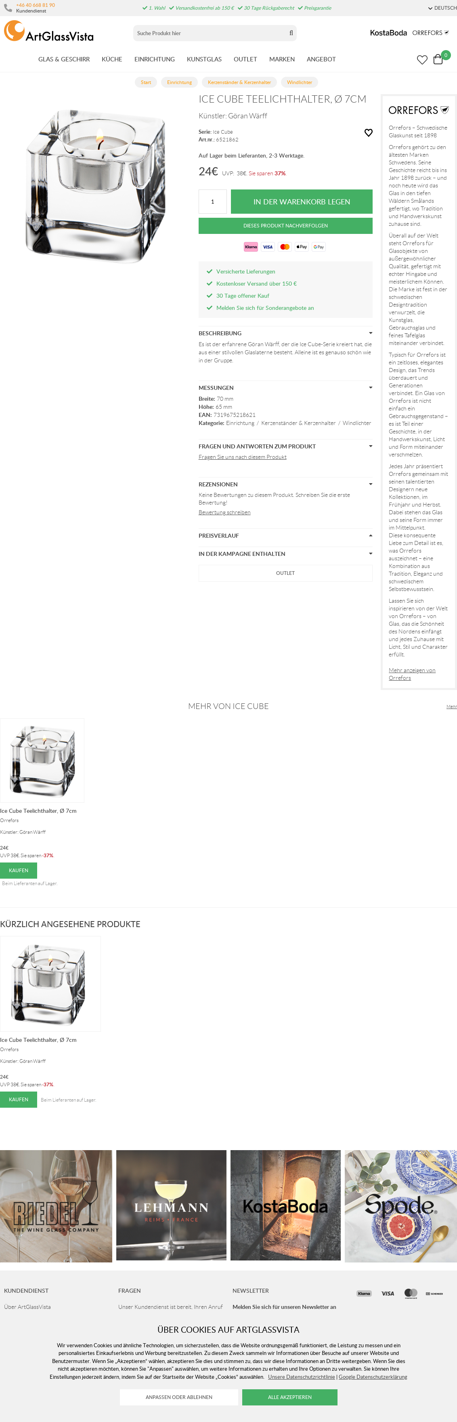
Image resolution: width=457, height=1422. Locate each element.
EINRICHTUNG (154, 59)
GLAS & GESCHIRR (64, 59)
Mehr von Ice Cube (228, 706)
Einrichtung (240, 423)
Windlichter (357, 423)
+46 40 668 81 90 (35, 5)
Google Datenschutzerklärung (373, 1376)
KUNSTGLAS (204, 59)
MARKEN (282, 59)
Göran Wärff (247, 116)
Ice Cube (223, 132)
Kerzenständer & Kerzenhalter (298, 423)
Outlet (285, 573)
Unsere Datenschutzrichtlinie (301, 1376)
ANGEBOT (321, 59)
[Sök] (209, 33)
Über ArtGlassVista (27, 1307)
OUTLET (245, 59)
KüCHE (112, 59)
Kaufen (18, 870)
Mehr (452, 706)
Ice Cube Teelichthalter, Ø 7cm (38, 810)
